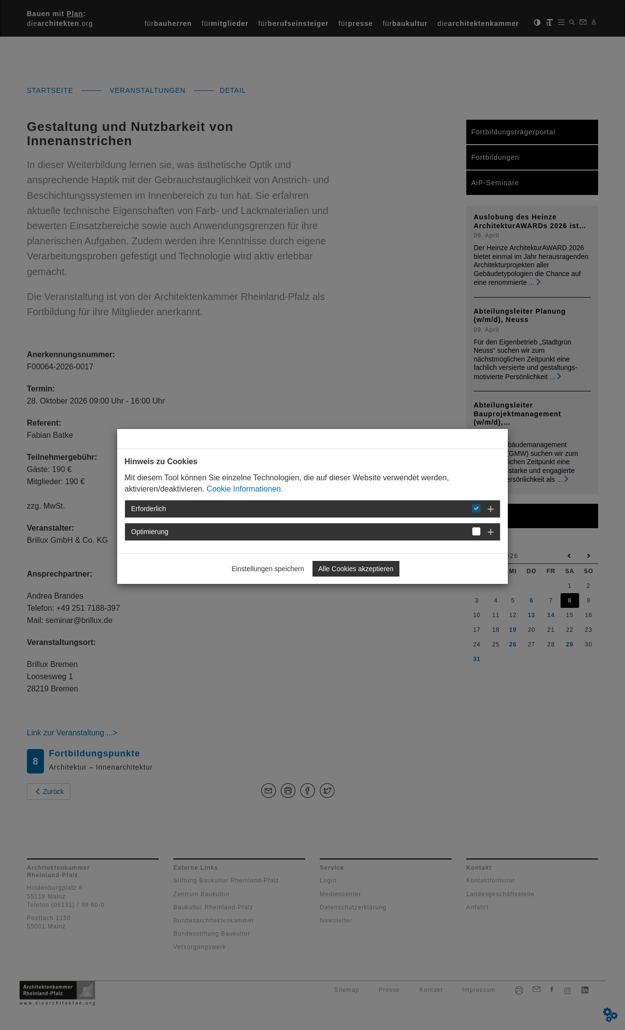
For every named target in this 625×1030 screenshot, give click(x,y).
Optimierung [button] (149, 532)
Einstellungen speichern (267, 569)
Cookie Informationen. (245, 489)
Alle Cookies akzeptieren (356, 569)
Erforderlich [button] (149, 509)
